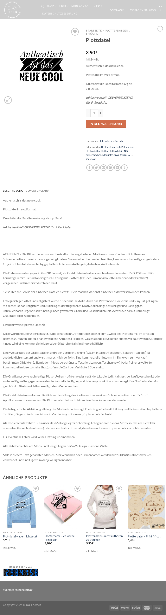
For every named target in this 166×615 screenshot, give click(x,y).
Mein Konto (81, 6)
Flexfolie (128, 147)
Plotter (104, 151)
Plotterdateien (116, 30)
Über (64, 6)
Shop (51, 6)
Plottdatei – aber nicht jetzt (20, 536)
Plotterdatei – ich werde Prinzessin (59, 537)
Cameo (114, 147)
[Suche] (42, 6)
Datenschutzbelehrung (59, 13)
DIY (121, 147)
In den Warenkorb (106, 124)
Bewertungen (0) (37, 190)
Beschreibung (13, 190)
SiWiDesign (120, 154)
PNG (125, 151)
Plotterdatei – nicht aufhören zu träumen (104, 537)
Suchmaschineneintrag (18, 589)
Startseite (94, 30)
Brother (105, 147)
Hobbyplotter (93, 151)
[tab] (13, 191)
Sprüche (92, 33)
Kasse (98, 6)
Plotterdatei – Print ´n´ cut (144, 536)
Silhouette (107, 154)
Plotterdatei (115, 151)
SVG (130, 154)
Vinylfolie (91, 159)
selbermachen (93, 154)
